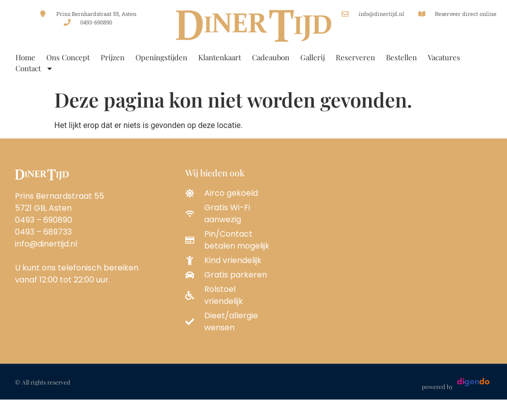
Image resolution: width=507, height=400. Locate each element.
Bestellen (401, 57)
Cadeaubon (270, 57)
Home (25, 57)
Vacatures (444, 57)
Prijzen (113, 57)
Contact (34, 68)
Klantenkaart (219, 57)
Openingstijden (161, 57)
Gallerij (312, 57)
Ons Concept (68, 57)
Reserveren (355, 57)
